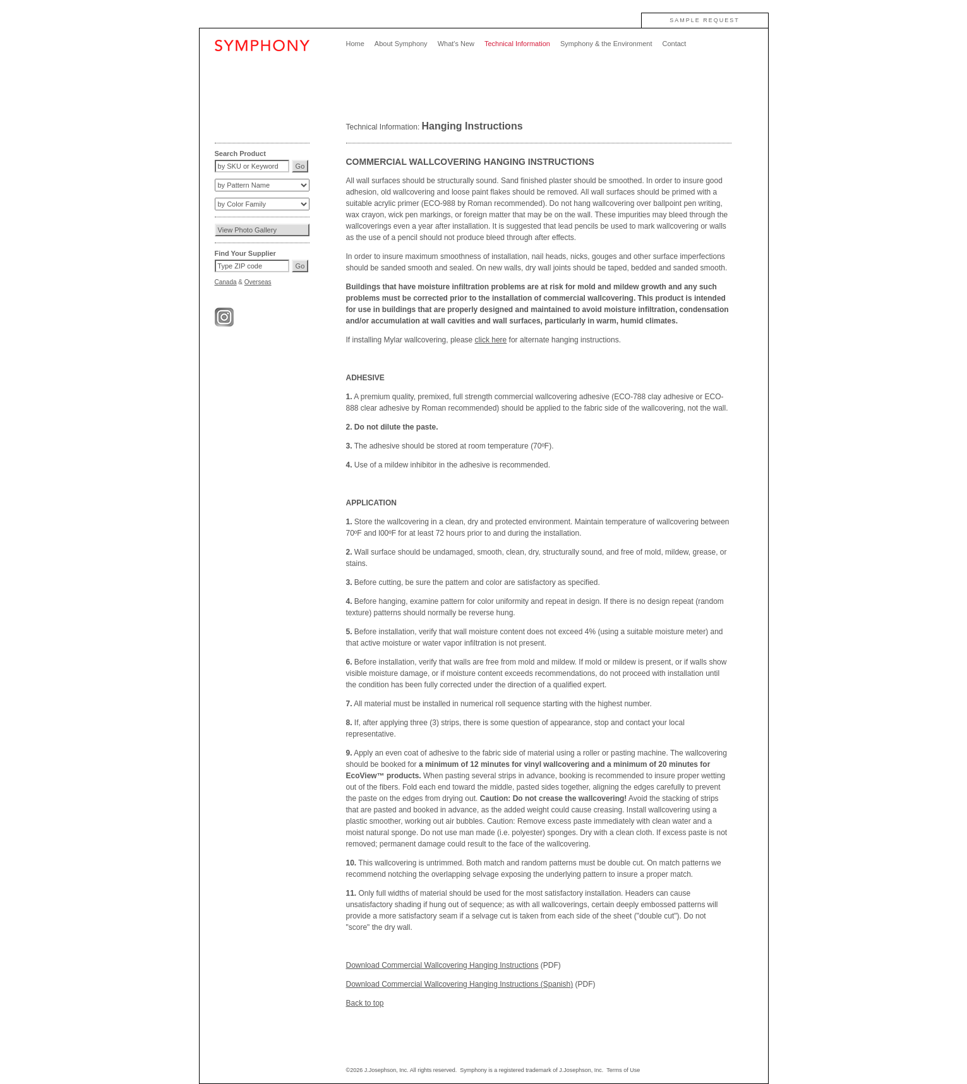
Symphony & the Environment (606, 43)
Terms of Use (623, 1070)
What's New (456, 43)
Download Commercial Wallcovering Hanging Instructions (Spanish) (460, 984)
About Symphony (401, 43)
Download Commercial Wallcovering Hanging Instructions (442, 965)
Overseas (258, 282)
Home (355, 43)
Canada (226, 282)
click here (491, 339)
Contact (674, 43)
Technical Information (517, 43)
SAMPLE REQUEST (705, 20)
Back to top (365, 1003)
